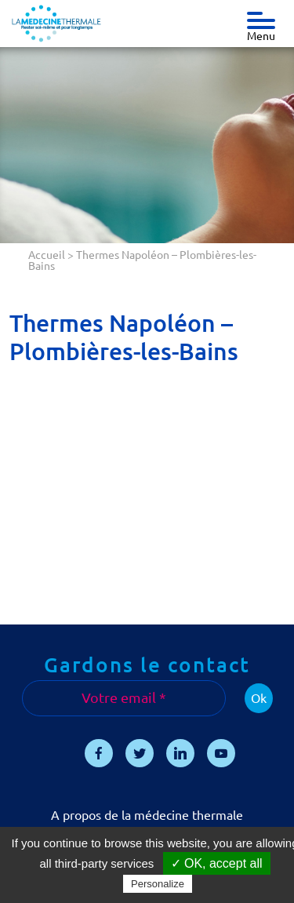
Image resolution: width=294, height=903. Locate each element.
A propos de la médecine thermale (147, 815)
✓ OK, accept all (217, 863)
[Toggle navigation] (261, 16)
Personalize (157, 884)
